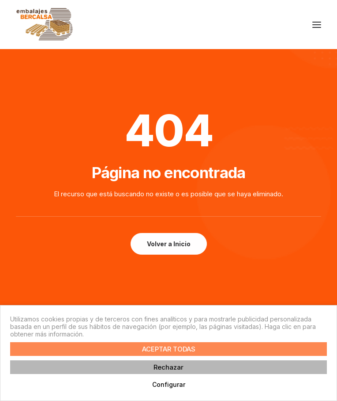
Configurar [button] (168, 384)
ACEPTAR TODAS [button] (168, 349)
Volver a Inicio (169, 244)
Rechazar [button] (168, 367)
